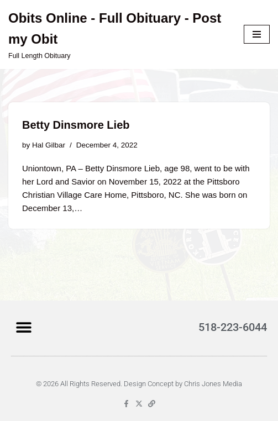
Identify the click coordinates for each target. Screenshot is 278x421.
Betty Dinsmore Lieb (75, 125)
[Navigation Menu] (257, 34)
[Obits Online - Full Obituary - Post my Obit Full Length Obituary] (117, 34)
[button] (23, 326)
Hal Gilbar (48, 145)
